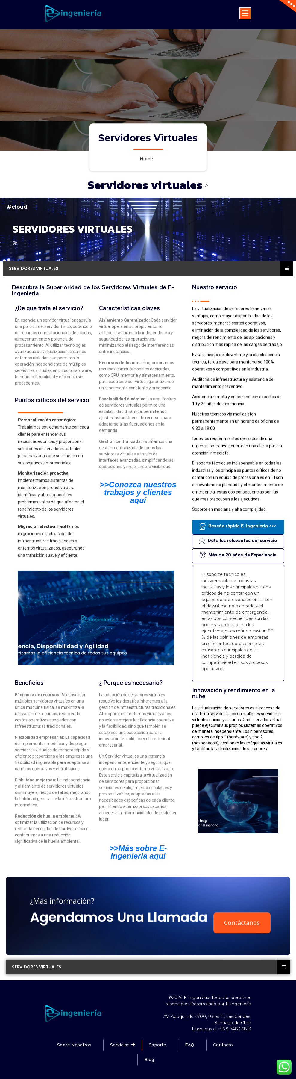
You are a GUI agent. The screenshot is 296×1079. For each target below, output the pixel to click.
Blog (149, 1059)
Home (146, 159)
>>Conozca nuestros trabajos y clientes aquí (138, 492)
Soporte (157, 1045)
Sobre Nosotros (74, 1045)
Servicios (120, 1045)
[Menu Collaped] (245, 13)
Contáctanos (242, 999)
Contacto (223, 1045)
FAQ (189, 1045)
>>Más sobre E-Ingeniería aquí (138, 852)
